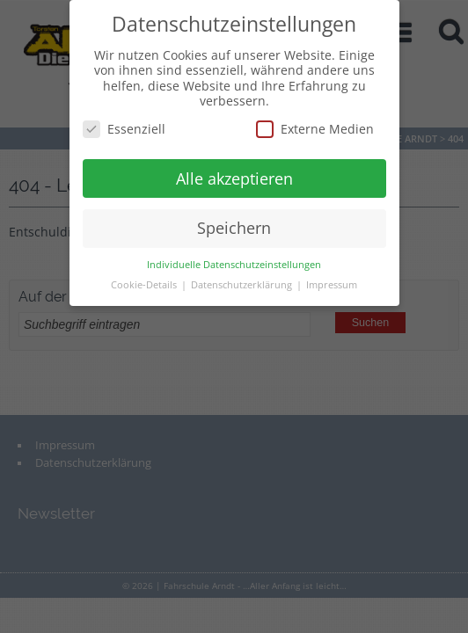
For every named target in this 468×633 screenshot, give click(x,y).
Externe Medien (315, 128)
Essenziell (124, 128)
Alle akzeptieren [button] (234, 178)
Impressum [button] (331, 285)
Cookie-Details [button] (145, 285)
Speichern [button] (234, 227)
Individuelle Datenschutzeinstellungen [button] (234, 264)
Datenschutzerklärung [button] (243, 285)
